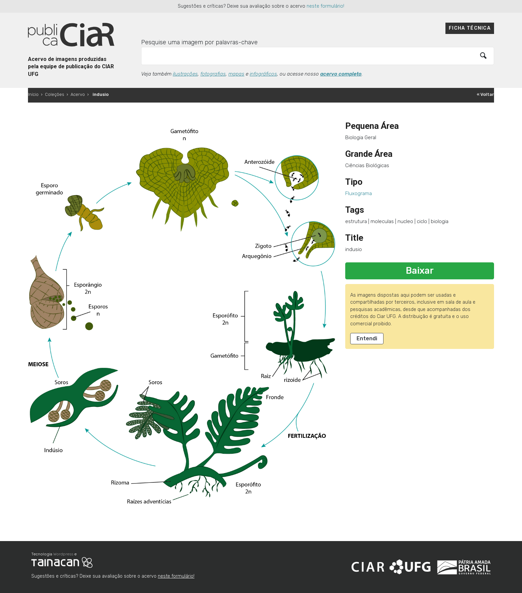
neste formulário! (325, 6)
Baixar (420, 270)
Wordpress (63, 554)
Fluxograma (358, 193)
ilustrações (185, 74)
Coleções (54, 94)
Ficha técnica (470, 28)
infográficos (263, 74)
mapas (236, 74)
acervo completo (341, 74)
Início (33, 94)
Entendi (367, 338)
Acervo (78, 94)
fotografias (213, 74)
